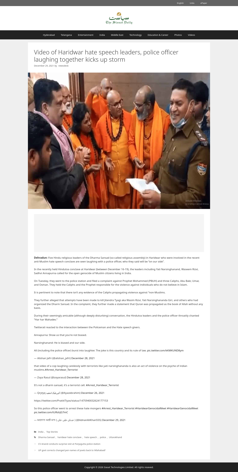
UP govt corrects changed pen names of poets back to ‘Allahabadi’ (72, 450)
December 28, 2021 (83, 358)
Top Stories (52, 431)
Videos (191, 34)
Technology (135, 34)
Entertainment (85, 34)
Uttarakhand (115, 437)
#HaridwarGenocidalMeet (150, 408)
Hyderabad (49, 34)
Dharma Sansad (46, 437)
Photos (178, 34)
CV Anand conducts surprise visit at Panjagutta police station (69, 443)
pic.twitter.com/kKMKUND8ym (165, 350)
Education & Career (158, 34)
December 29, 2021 (114, 420)
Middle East (117, 34)
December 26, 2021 (92, 393)
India (102, 34)
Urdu (192, 3)
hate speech (90, 437)
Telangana (66, 34)
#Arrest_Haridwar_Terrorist (61, 369)
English (180, 3)
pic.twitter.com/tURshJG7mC (51, 412)
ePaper (204, 3)
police (103, 437)
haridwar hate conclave (70, 437)
